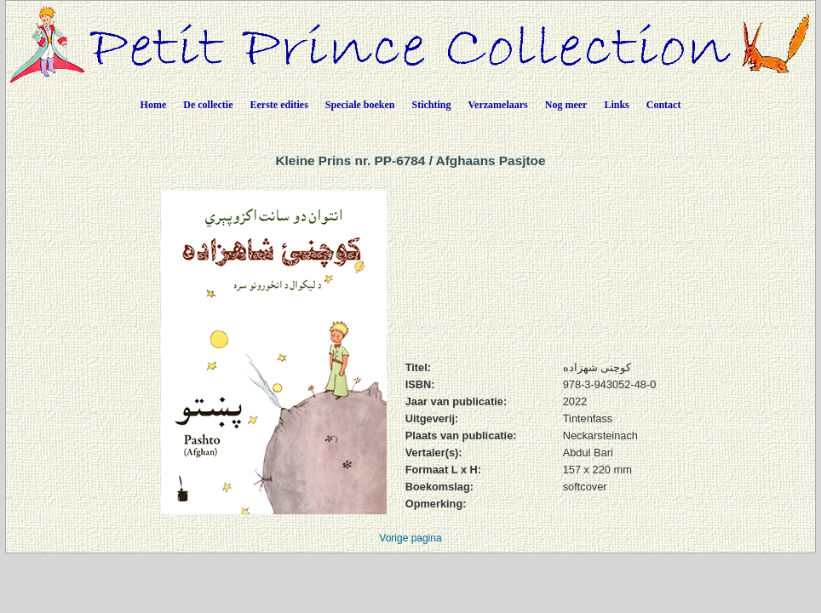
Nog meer (566, 105)
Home (154, 105)
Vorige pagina (410, 538)
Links (616, 105)
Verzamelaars (498, 105)
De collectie (208, 105)
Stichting (431, 105)
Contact (663, 105)
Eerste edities (279, 105)
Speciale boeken (360, 105)
